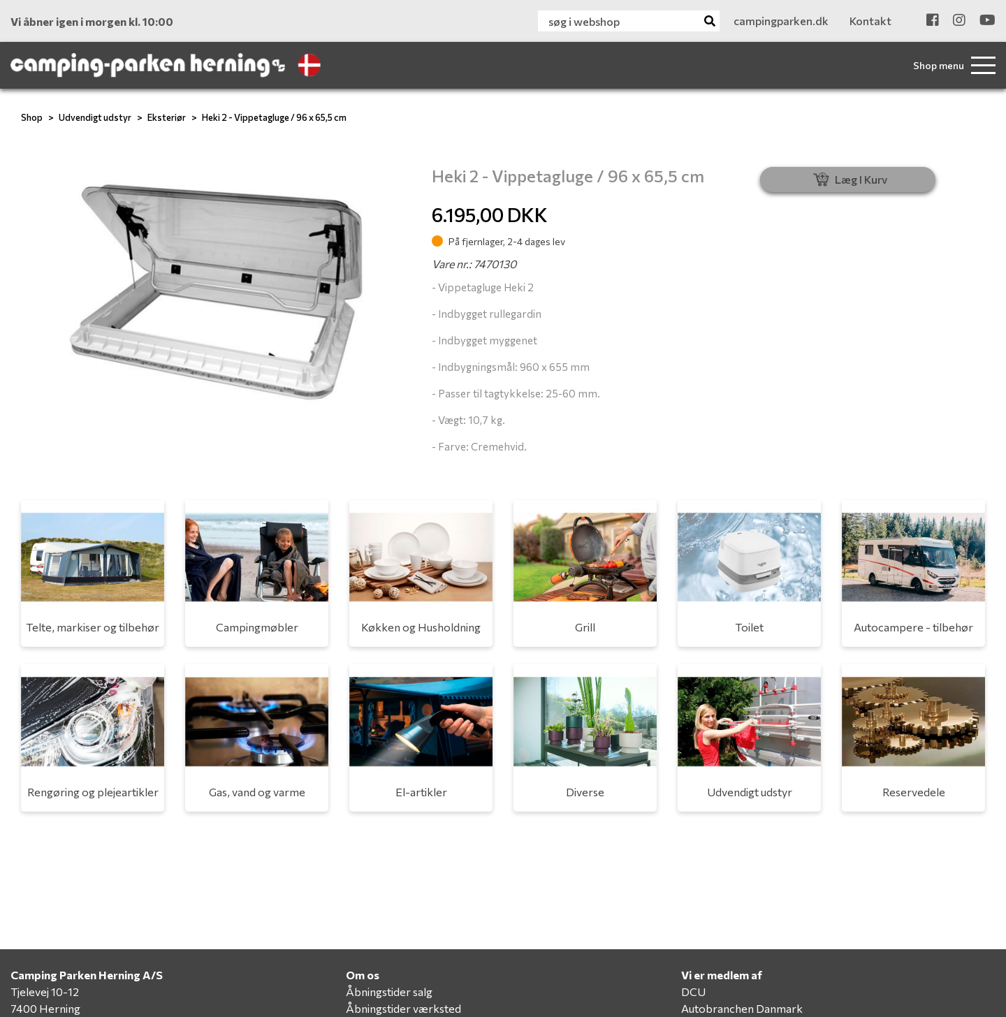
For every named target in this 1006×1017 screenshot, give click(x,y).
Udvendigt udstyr (95, 117)
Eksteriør (166, 117)
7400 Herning (45, 1008)
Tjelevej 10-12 (44, 991)
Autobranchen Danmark (742, 1008)
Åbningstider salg (389, 991)
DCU (693, 991)
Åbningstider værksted (403, 1008)
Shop (32, 117)
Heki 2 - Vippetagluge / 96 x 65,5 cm (274, 117)
